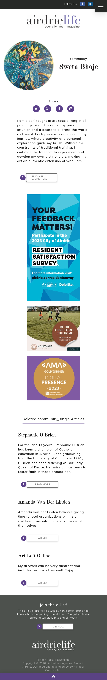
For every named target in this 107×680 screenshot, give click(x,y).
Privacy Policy (45, 659)
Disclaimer (64, 659)
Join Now (53, 626)
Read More (38, 484)
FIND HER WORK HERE (36, 177)
